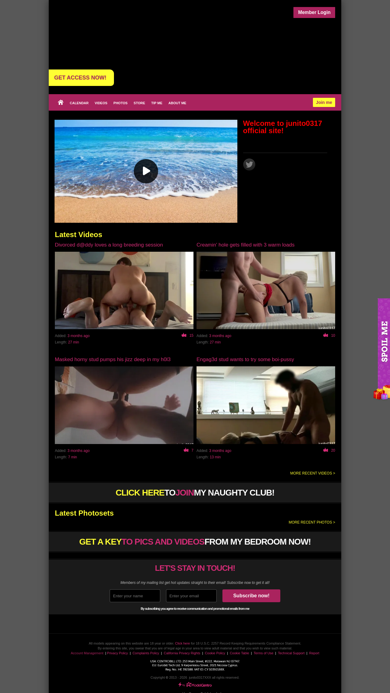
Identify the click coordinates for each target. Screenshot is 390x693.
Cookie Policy (215, 653)
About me (177, 103)
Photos (120, 103)
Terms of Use (263, 653)
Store (139, 103)
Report (314, 653)
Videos (101, 103)
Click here (182, 643)
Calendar (79, 103)
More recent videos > (312, 473)
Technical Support (291, 653)
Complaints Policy (146, 653)
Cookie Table (239, 653)
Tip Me (156, 103)
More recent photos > (312, 522)
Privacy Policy (117, 653)
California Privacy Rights (182, 653)
